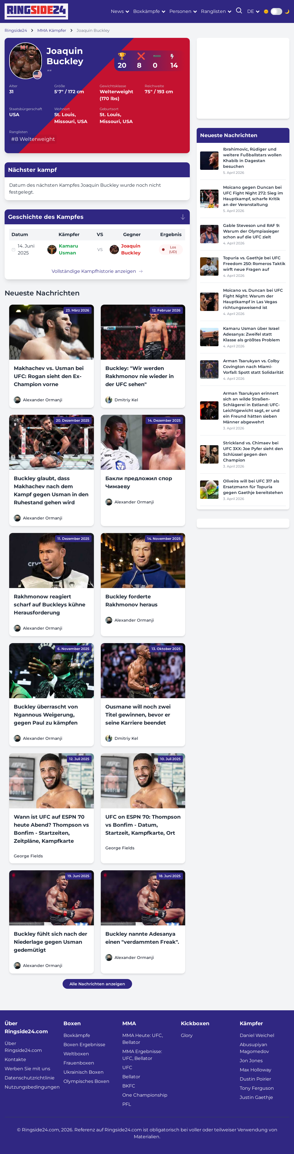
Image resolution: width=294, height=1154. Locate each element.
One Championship (144, 1095)
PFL (126, 1104)
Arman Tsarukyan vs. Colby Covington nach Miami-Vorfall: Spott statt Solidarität (253, 366)
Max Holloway (255, 1070)
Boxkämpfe (146, 11)
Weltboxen (76, 1053)
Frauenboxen (78, 1063)
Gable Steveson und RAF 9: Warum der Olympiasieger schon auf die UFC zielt (251, 231)
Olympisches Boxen (86, 1081)
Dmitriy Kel (126, 399)
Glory (187, 1035)
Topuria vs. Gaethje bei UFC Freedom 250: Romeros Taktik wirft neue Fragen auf (254, 263)
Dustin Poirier (255, 1079)
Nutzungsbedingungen (32, 1087)
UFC (127, 1067)
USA (14, 114)
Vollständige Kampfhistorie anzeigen (97, 271)
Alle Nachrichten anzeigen (97, 983)
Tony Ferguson (257, 1088)
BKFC (128, 1086)
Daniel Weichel (257, 1035)
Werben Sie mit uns (27, 1068)
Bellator (131, 1076)
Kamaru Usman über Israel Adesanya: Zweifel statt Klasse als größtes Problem (251, 334)
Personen (180, 11)
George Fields (28, 856)
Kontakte (15, 1059)
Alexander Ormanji (42, 399)
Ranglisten (213, 11)
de (250, 11)
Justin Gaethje (256, 1097)
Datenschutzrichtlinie (30, 1078)
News (117, 11)
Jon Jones (251, 1060)
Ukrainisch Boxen (83, 1072)
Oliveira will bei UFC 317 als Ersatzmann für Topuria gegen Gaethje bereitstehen (253, 486)
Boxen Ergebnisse (84, 1044)
